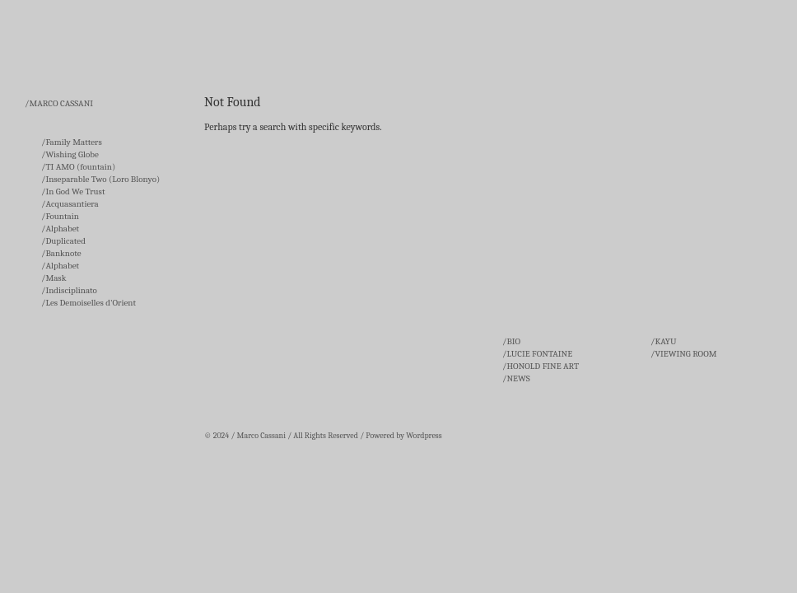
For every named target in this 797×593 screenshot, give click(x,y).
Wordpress (423, 436)
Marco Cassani (261, 436)
